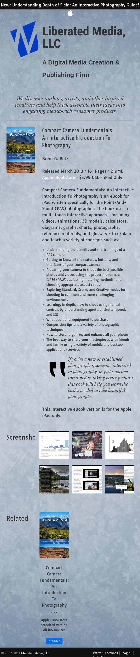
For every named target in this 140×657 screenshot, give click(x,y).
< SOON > (54, 641)
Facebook (111, 653)
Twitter (98, 653)
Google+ (126, 653)
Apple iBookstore (58, 177)
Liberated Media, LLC (35, 653)
